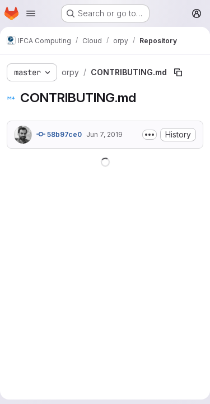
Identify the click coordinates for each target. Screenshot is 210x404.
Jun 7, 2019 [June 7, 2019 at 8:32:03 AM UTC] (104, 134)
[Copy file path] (178, 72)
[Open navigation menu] (31, 13)
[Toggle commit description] (149, 135)
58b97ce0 (59, 134)
